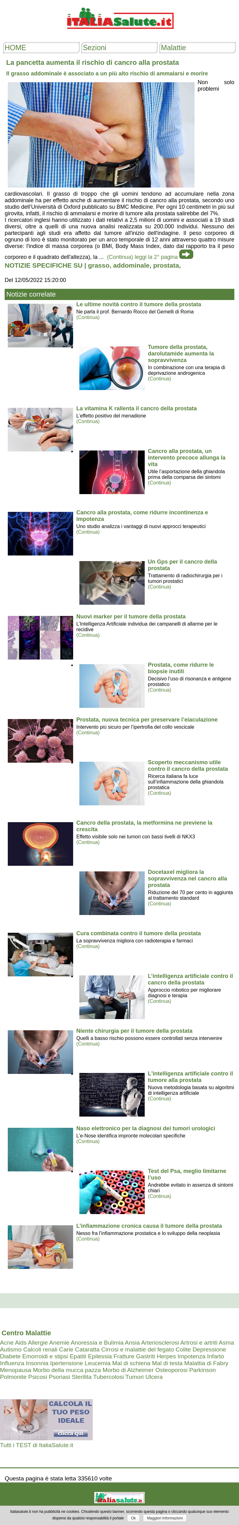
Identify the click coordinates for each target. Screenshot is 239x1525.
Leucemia (97, 1363)
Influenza (12, 1363)
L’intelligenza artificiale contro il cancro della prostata (190, 979)
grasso (99, 265)
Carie (66, 1349)
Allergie (38, 1342)
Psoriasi (59, 1377)
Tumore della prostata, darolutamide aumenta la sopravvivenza (181, 353)
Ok (133, 1518)
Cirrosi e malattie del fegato (137, 1349)
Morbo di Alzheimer (128, 1370)
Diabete (10, 1356)
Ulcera (153, 1377)
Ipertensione (66, 1363)
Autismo (10, 1349)
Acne (7, 1342)
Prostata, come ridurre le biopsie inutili (181, 668)
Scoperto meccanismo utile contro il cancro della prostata (188, 765)
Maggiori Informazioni (165, 1518)
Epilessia (100, 1356)
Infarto (215, 1356)
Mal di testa (167, 1363)
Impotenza (192, 1356)
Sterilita (81, 1377)
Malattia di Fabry (206, 1363)
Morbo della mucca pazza (67, 1370)
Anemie (59, 1342)
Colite (183, 1349)
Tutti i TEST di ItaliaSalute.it (36, 1445)
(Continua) (88, 317)
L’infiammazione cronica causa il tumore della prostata (149, 1226)
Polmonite (13, 1377)
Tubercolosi (108, 1377)
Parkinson (202, 1370)
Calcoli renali (40, 1349)
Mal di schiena (131, 1363)
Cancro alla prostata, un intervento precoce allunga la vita (186, 457)
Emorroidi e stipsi (45, 1356)
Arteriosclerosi (160, 1342)
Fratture (124, 1356)
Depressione (209, 1349)
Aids (20, 1342)
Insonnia (37, 1363)
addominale (131, 265)
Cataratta (87, 1349)
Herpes (166, 1356)
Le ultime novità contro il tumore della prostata (138, 304)
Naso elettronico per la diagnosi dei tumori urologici (145, 1128)
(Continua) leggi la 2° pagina (142, 257)
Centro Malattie (26, 1333)
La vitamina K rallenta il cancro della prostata (136, 408)
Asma (226, 1342)
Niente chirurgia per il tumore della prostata (134, 1031)
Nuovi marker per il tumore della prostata (130, 616)
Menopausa (15, 1370)
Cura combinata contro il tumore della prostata (138, 933)
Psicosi (37, 1377)
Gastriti (145, 1356)
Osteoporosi (171, 1370)
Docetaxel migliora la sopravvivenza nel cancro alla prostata (187, 878)
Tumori (134, 1377)
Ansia (132, 1342)
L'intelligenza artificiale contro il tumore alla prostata (190, 1076)
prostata (166, 265)
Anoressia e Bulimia (97, 1342)
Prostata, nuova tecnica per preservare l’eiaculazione (147, 720)
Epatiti (78, 1356)
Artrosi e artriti (198, 1342)
